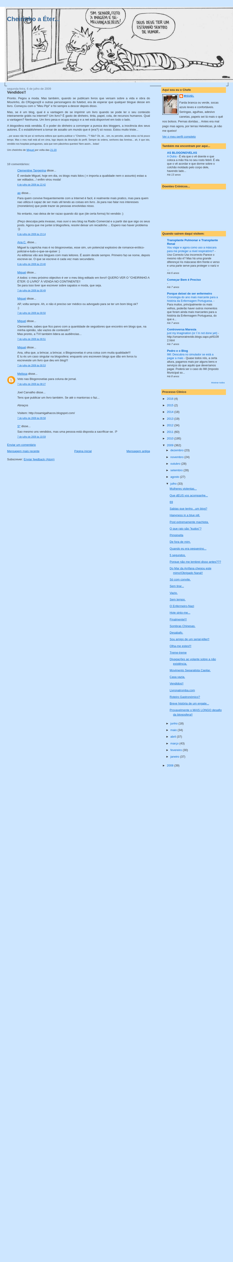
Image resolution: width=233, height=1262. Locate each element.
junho (174, 723)
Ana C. (21, 242)
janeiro (175, 756)
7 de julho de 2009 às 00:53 (31, 365)
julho (173, 483)
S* (18, 426)
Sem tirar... (177, 586)
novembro (177, 457)
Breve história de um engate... (189, 703)
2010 (170, 438)
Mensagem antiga (138, 451)
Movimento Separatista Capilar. (190, 670)
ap (18, 193)
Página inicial (83, 451)
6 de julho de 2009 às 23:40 (31, 264)
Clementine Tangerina (31, 170)
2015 (170, 405)
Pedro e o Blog (177, 350)
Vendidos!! (176, 683)
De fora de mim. (180, 541)
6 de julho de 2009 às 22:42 (31, 184)
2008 (170, 765)
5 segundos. (178, 555)
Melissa (22, 373)
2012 (170, 425)
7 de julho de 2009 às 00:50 (31, 313)
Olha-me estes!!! (180, 646)
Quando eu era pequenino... (188, 548)
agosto (175, 477)
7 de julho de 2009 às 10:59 (31, 437)
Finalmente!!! (178, 619)
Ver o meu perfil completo (179, 136)
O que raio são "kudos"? (185, 528)
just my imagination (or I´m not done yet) (192, 333)
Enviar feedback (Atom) (39, 459)
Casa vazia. (177, 677)
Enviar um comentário (21, 444)
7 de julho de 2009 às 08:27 (31, 384)
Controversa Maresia (181, 329)
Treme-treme (178, 652)
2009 (170, 445)
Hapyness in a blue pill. (185, 515)
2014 (170, 412)
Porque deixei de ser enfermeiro (189, 293)
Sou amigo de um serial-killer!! (189, 639)
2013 (170, 418)
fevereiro (176, 750)
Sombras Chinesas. (182, 626)
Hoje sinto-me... (180, 612)
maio (174, 730)
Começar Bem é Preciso (184, 279)
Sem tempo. (178, 599)
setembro (176, 470)
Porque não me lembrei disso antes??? (195, 561)
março (174, 743)
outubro (175, 463)
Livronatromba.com (182, 690)
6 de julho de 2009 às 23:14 (31, 234)
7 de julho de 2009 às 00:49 (31, 290)
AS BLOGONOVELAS (182, 152)
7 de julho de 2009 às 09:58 (31, 418)
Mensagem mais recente (23, 451)
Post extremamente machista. (189, 522)
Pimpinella (176, 535)
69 (171, 502)
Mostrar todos (218, 382)
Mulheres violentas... (183, 488)
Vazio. (174, 593)
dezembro (177, 450)
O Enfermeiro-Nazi (182, 606)
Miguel (21, 272)
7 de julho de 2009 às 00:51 (31, 339)
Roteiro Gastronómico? (185, 697)
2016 (170, 398)
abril (173, 736)
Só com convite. (180, 579)
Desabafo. (176, 632)
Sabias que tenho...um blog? (188, 508)
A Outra (172, 156)
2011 (170, 432)
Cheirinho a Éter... (33, 18)
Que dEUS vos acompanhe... (189, 495)
